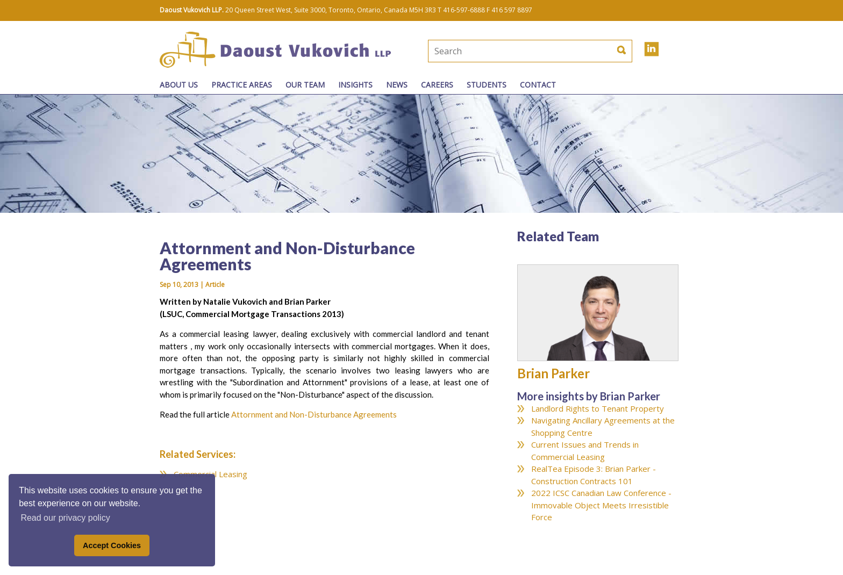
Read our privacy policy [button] (65, 517)
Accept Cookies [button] (112, 545)
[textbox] (494, 51)
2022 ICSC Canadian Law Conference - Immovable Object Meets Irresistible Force (601, 504)
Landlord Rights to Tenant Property (597, 408)
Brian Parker (553, 373)
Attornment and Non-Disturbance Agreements (314, 414)
